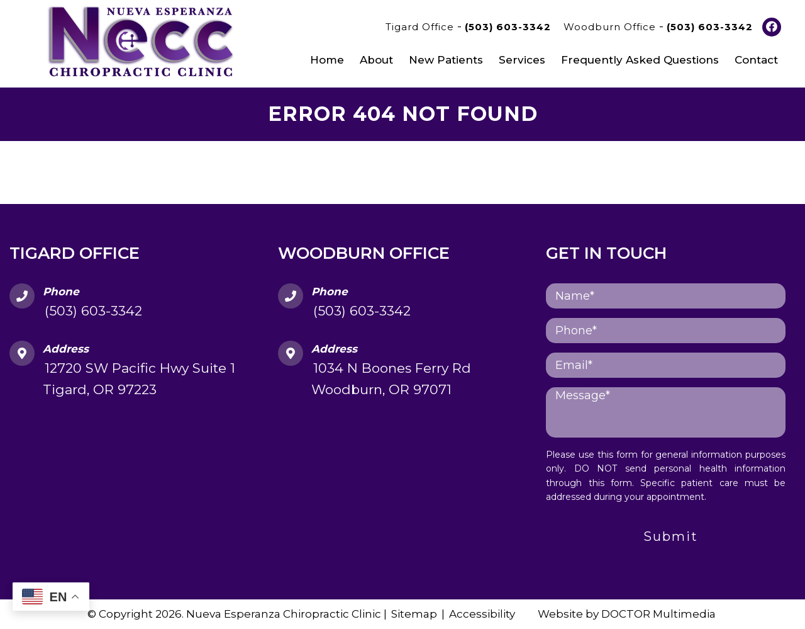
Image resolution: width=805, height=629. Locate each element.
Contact (756, 60)
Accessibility (482, 614)
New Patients (446, 60)
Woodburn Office (611, 27)
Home (327, 60)
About (376, 60)
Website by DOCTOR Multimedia (627, 614)
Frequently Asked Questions (640, 60)
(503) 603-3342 (508, 27)
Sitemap (414, 614)
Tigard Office (421, 27)
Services (522, 60)
